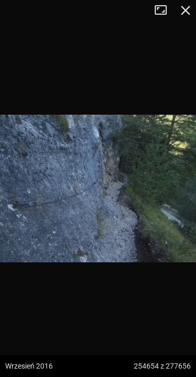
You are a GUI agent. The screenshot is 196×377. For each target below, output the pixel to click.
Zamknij (185, 10)
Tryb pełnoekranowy (164, 10)
